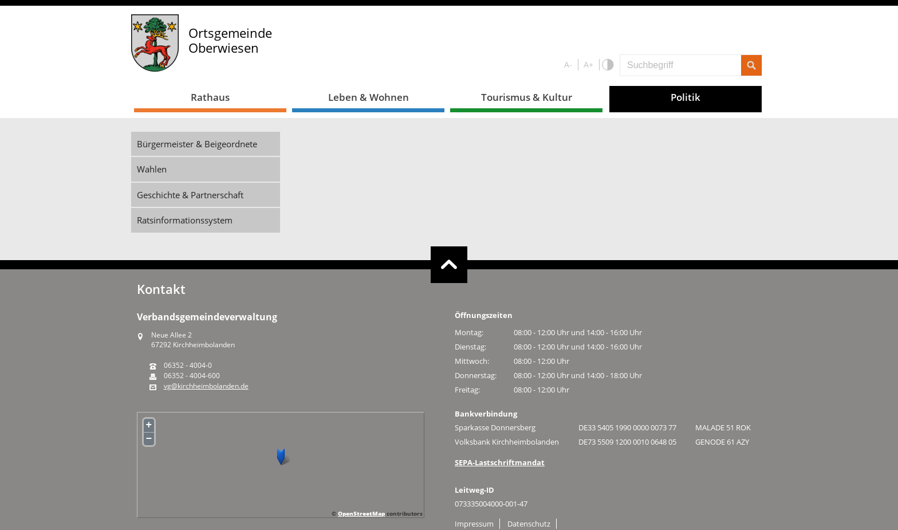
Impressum (474, 524)
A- (568, 64)
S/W (607, 65)
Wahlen (152, 169)
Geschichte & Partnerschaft (190, 195)
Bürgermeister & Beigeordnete (197, 144)
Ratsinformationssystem (185, 220)
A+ (588, 64)
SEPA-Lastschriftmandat (500, 462)
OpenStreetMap (361, 513)
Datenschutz (528, 524)
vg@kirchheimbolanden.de (206, 386)
